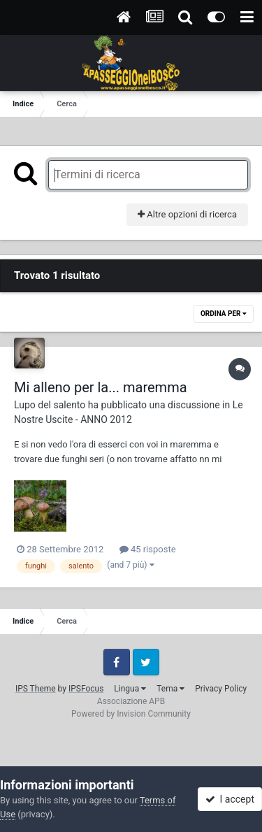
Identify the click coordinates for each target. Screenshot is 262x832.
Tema (170, 689)
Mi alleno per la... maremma (100, 387)
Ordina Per (224, 313)
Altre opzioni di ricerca (187, 214)
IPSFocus (85, 689)
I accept (229, 799)
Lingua (130, 689)
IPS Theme (35, 689)
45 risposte (147, 549)
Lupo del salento (49, 404)
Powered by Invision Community (131, 714)
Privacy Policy (221, 689)
